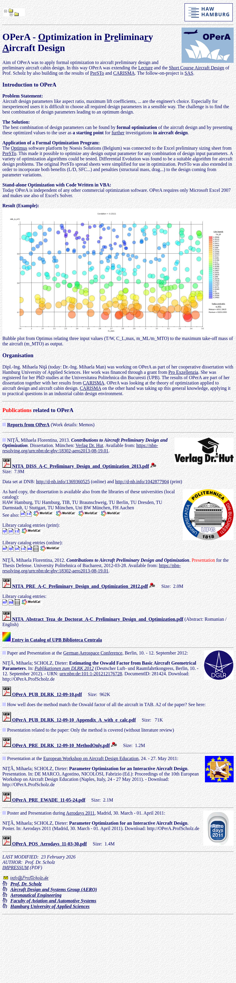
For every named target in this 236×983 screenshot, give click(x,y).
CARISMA (124, 73)
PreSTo (97, 73)
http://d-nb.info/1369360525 (63, 481)
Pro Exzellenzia (183, 372)
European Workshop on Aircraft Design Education (90, 758)
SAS (189, 73)
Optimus (19, 148)
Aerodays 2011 (80, 813)
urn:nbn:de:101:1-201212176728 (90, 673)
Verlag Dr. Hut (89, 445)
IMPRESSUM (15, 867)
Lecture (145, 67)
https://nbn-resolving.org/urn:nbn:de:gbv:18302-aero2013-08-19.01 (80, 448)
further (118, 132)
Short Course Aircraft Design (196, 67)
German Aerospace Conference (92, 652)
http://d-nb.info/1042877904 (142, 481)
